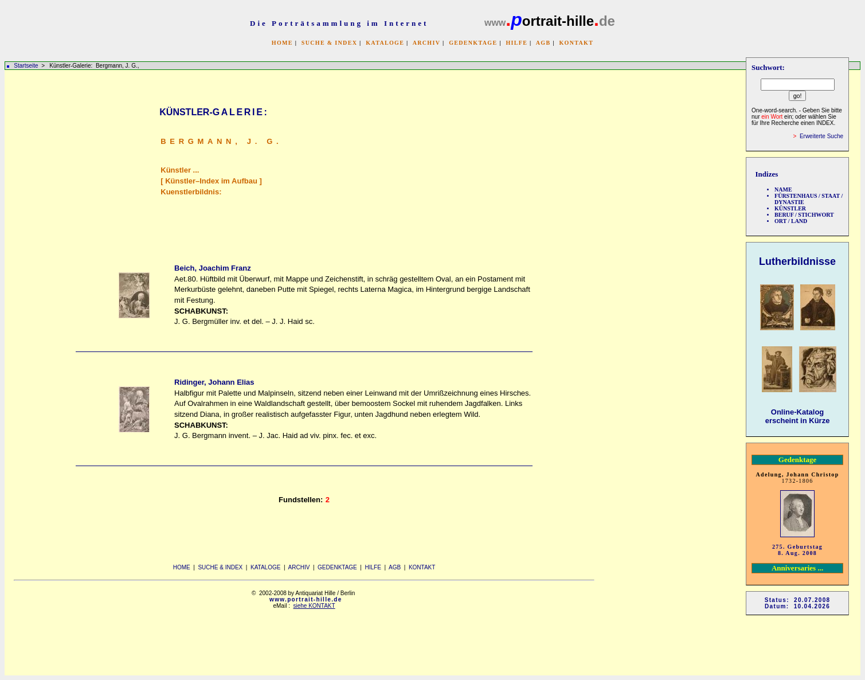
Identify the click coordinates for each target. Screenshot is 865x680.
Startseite (26, 65)
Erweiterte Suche (821, 136)
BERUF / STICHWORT (804, 215)
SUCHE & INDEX (329, 43)
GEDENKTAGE (473, 43)
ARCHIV (426, 43)
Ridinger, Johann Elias (214, 382)
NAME (783, 189)
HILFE (516, 43)
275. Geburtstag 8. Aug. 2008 (797, 550)
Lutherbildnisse (797, 261)
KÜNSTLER (790, 208)
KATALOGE (385, 43)
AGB (543, 43)
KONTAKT (576, 43)
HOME (282, 43)
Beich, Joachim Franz (212, 268)
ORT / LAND (790, 221)
